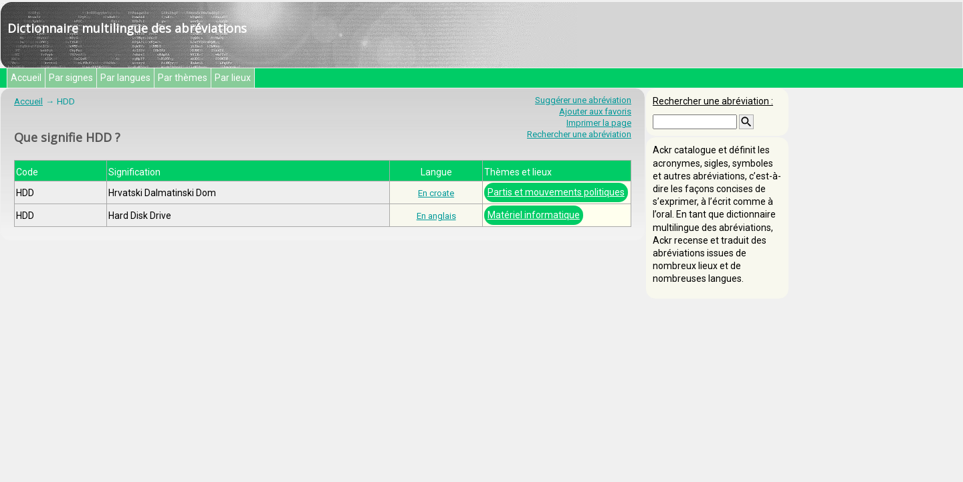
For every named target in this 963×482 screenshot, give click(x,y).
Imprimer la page (598, 123)
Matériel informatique (534, 215)
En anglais (436, 216)
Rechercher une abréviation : (713, 101)
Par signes (71, 77)
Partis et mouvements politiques (556, 192)
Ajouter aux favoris (595, 111)
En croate (436, 193)
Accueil (26, 77)
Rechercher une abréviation (579, 134)
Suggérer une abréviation (583, 100)
